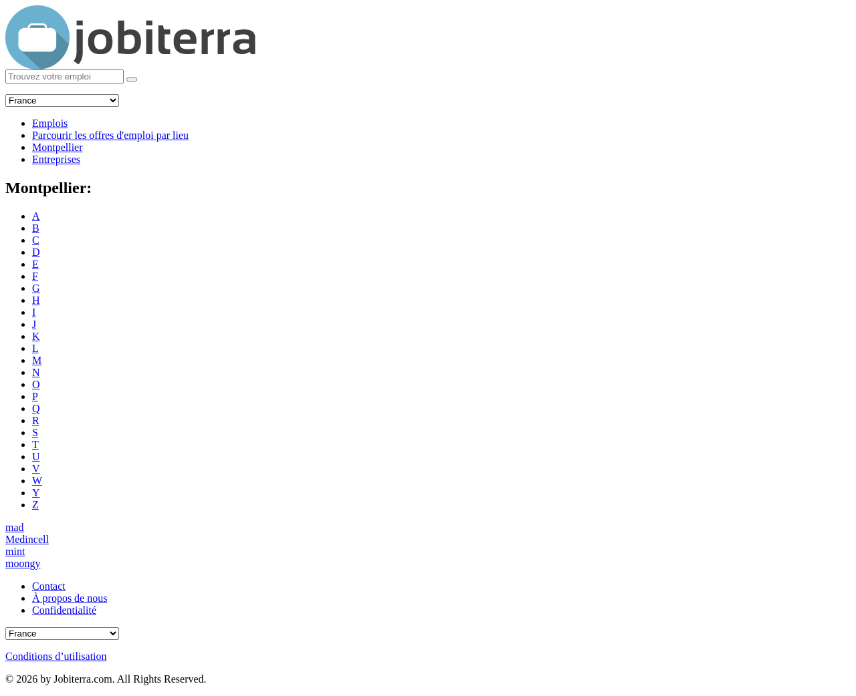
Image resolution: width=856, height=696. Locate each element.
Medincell (27, 539)
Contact (49, 586)
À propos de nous (69, 598)
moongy (22, 563)
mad (14, 527)
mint (15, 551)
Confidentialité (64, 610)
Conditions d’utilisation (56, 656)
